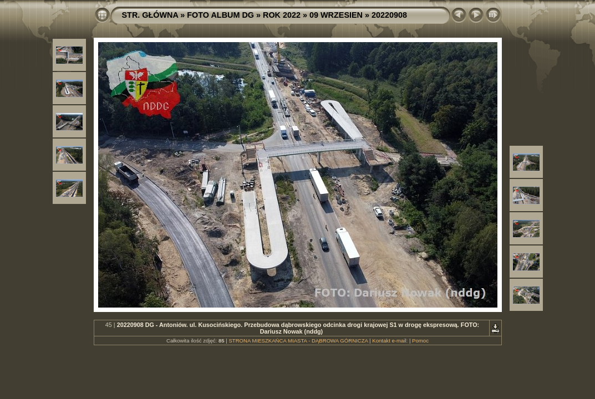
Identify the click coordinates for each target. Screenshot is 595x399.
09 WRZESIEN (336, 15)
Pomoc (420, 340)
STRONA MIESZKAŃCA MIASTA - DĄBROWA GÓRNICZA (298, 340)
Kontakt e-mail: (390, 340)
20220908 (389, 15)
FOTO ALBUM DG (220, 15)
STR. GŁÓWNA (150, 15)
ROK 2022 (282, 15)
